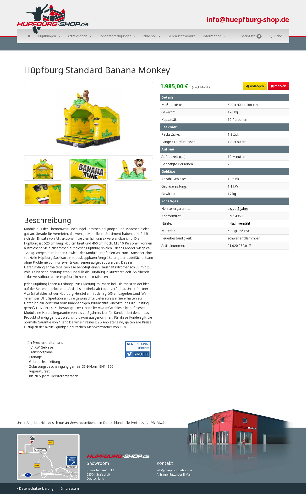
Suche (275, 36)
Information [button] (214, 36)
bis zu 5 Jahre (238, 208)
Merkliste (251, 36)
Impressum (69, 488)
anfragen (255, 86)
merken (278, 86)
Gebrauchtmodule (182, 36)
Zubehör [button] (151, 36)
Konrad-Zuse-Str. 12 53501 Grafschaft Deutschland (100, 474)
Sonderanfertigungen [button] (117, 36)
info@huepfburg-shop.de (247, 19)
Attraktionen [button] (79, 36)
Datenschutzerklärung (35, 488)
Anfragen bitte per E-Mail (174, 474)
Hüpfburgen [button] (49, 36)
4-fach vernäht (239, 223)
